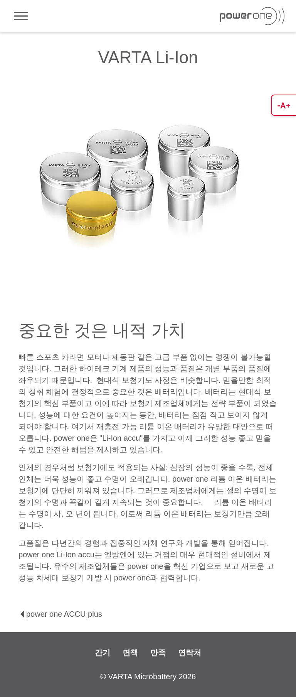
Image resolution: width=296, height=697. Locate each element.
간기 (102, 652)
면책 (130, 652)
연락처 (189, 652)
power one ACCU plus (60, 614)
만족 (158, 652)
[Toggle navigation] (21, 16)
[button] (283, 105)
